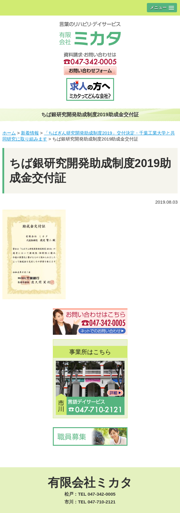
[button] (162, 7)
